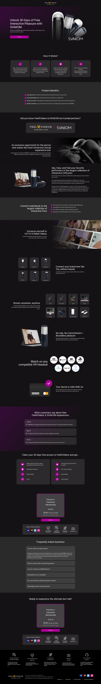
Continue (19, 36)
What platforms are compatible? (36, 575)
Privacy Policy (77, 679)
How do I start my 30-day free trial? (37, 548)
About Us (60, 679)
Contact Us (68, 679)
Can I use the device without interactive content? (41, 580)
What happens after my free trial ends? (38, 586)
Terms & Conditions (88, 679)
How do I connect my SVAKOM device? (38, 569)
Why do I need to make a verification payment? (40, 563)
